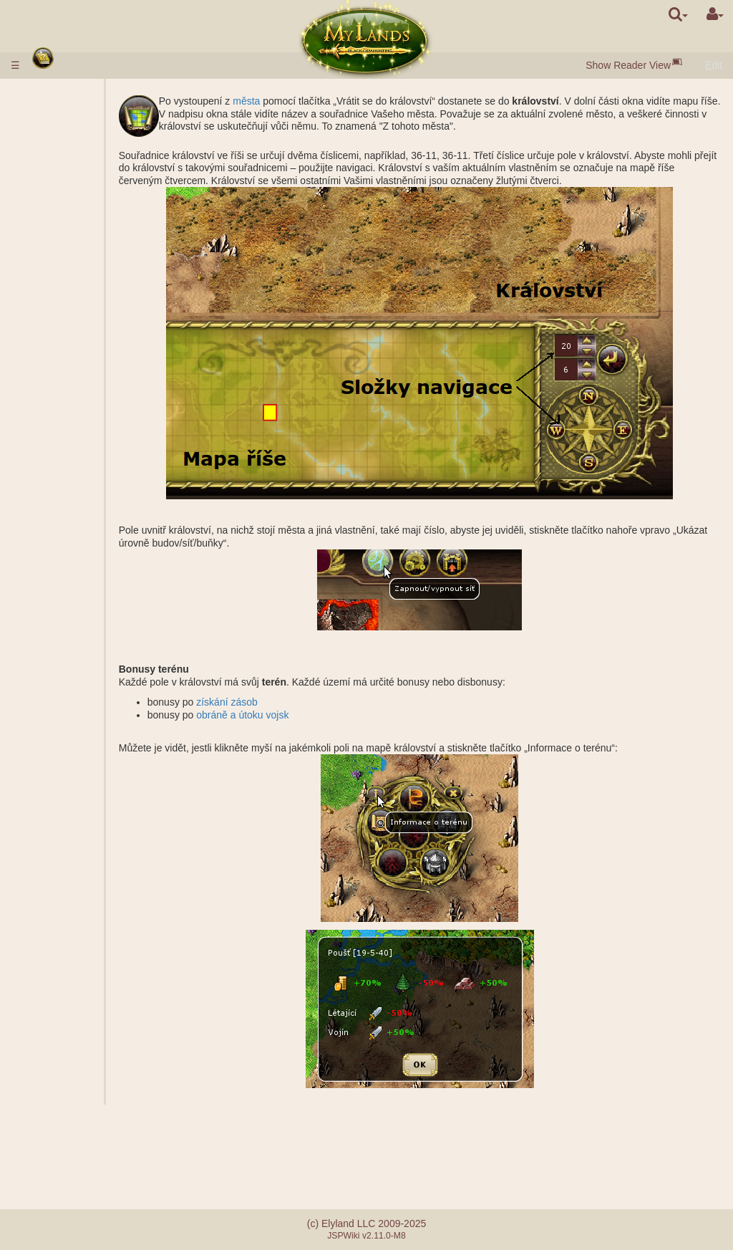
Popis (80, 289)
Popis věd (90, 326)
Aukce (82, 264)
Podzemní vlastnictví (85, 452)
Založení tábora (102, 665)
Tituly (80, 565)
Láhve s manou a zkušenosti (77, 910)
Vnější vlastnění (74, 377)
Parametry (91, 301)
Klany (53, 966)
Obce (80, 176)
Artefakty (61, 878)
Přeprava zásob (103, 740)
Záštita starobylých (85, 540)
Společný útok (99, 602)
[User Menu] (715, 14)
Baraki (82, 465)
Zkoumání (90, 702)
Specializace (96, 351)
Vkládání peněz (74, 106)
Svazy (53, 941)
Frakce (83, 590)
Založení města (102, 715)
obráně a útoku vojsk (296, 715)
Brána (81, 239)
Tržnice (84, 251)
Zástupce (89, 953)
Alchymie (88, 339)
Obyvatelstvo (68, 214)
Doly (78, 389)
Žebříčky (87, 577)
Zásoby (55, 189)
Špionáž (86, 690)
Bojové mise (68, 552)
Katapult (86, 1016)
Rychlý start (68, 139)
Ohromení (61, 928)
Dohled (83, 728)
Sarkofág (88, 490)
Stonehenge (66, 527)
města (300, 101)
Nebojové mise (74, 677)
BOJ (77, 627)
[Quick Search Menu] (678, 14)
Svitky (52, 891)
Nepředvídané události (89, 1079)
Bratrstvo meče (75, 1066)
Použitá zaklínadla (90, 834)
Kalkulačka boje (103, 640)
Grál (77, 427)
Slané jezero (96, 414)
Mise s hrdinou (74, 652)
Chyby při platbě (75, 1149)
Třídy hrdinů (66, 778)
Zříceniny (60, 515)
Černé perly (94, 201)
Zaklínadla (63, 803)
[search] (678, 14)
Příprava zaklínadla (90, 859)
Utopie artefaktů (74, 1053)
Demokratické (99, 991)
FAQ (49, 1137)
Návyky (56, 791)
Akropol (85, 502)
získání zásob (280, 702)
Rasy (50, 151)
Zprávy (54, 1104)
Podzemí (60, 440)
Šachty (83, 402)
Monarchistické (101, 978)
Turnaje (56, 1041)
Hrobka (84, 477)
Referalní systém (77, 1162)
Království (63, 364)
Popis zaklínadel (104, 816)
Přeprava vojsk (101, 753)
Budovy (57, 226)
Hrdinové (61, 765)
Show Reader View (628, 65)
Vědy (50, 314)
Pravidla (57, 93)
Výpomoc (89, 615)
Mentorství (62, 1028)
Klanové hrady (73, 1003)
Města (53, 164)
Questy (55, 1091)
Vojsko (55, 276)
